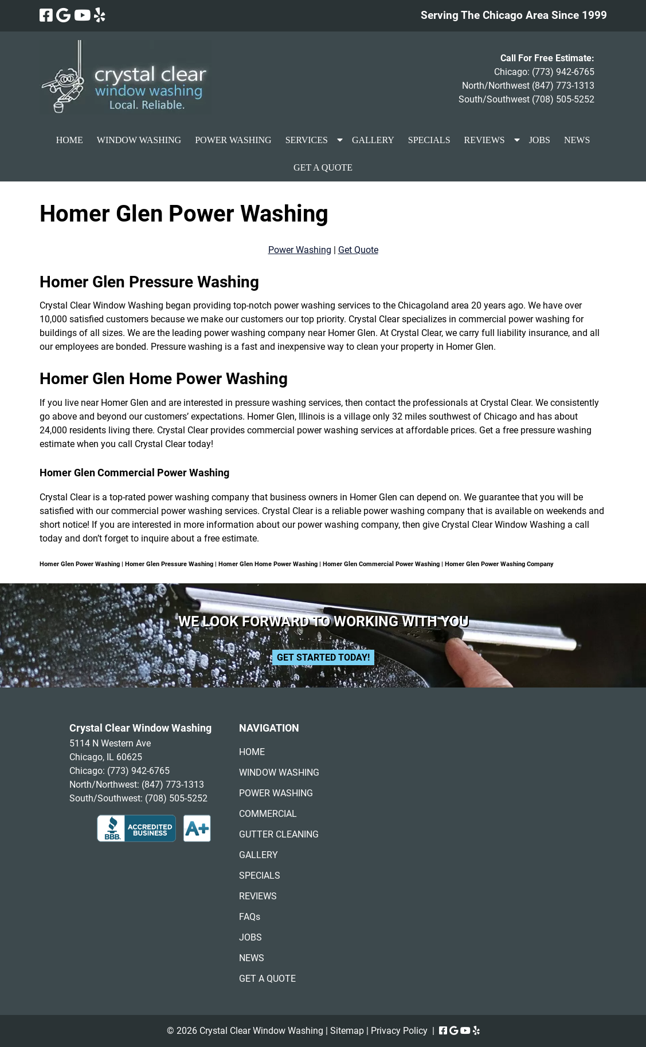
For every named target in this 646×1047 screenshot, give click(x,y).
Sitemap (347, 1030)
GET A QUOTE (323, 167)
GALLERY (373, 140)
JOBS (539, 140)
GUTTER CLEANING (279, 834)
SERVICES (306, 140)
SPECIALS (429, 140)
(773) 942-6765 (563, 71)
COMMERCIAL (268, 813)
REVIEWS (484, 140)
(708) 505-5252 (563, 99)
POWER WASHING (233, 140)
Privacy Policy (399, 1030)
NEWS (577, 140)
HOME (69, 140)
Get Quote (358, 249)
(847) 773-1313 (563, 85)
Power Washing (299, 249)
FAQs (249, 916)
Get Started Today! (323, 657)
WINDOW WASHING (139, 140)
